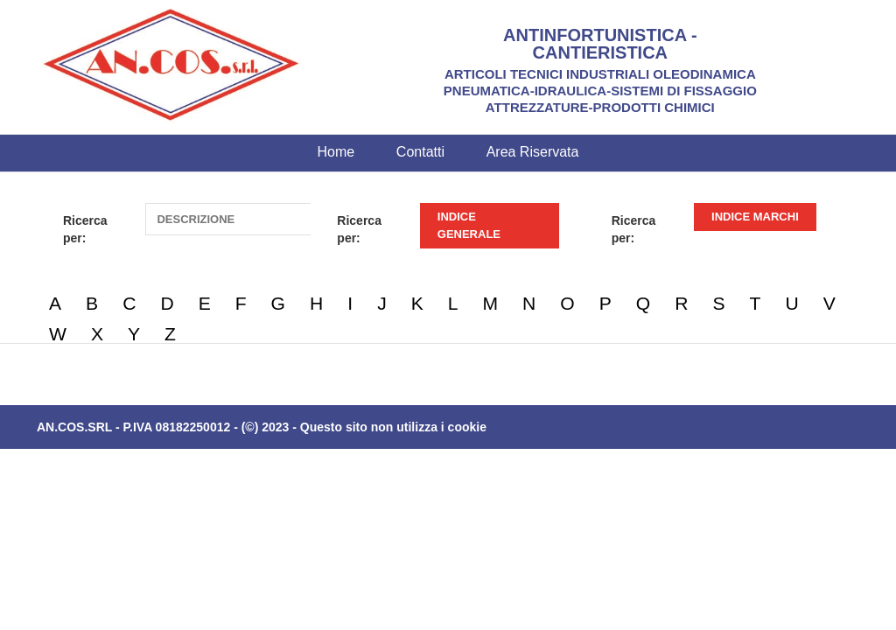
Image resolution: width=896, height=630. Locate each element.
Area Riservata (532, 151)
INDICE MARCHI (755, 216)
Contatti (420, 151)
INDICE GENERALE (469, 225)
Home (336, 151)
